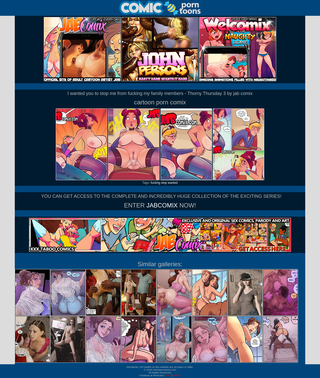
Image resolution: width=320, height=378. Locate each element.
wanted (173, 183)
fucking (155, 183)
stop (164, 183)
